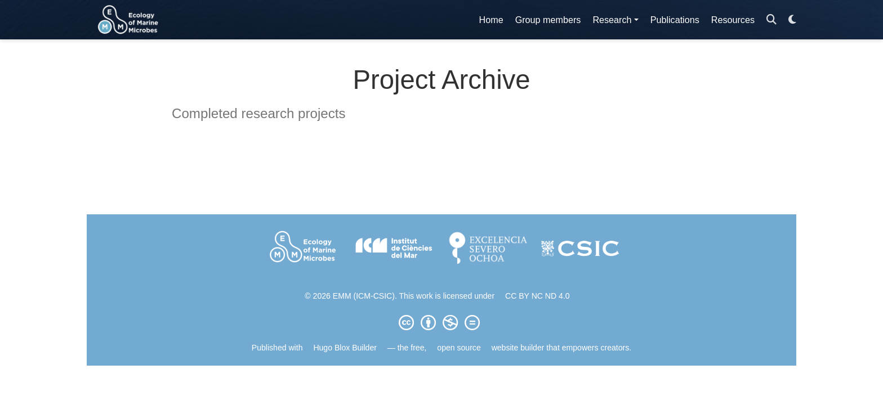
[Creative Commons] (441, 322)
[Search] (771, 20)
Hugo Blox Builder (345, 347)
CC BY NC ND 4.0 (537, 295)
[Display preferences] (792, 20)
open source (458, 347)
